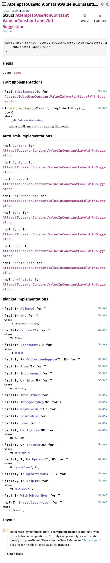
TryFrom (33, 430)
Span (46, 47)
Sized (34, 323)
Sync (17, 229)
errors (25, 10)
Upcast (38, 459)
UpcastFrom (22, 467)
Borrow (26, 330)
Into (30, 380)
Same (24, 423)
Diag (74, 108)
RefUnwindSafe (25, 196)
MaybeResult (31, 409)
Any (23, 315)
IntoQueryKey (32, 402)
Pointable (29, 416)
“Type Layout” (91, 540)
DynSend (19, 145)
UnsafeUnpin (23, 263)
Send (17, 212)
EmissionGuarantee (30, 120)
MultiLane (21, 488)
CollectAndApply (41, 359)
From (24, 366)
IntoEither (30, 395)
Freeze (18, 179)
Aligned (27, 308)
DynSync (19, 162)
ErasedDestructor (34, 502)
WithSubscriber (34, 495)
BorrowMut (29, 345)
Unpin (18, 246)
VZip (30, 481)
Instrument (30, 373)
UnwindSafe (22, 279)
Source (7, 31)
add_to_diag (20, 108)
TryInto (33, 445)
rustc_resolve (11, 10)
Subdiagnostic (27, 91)
